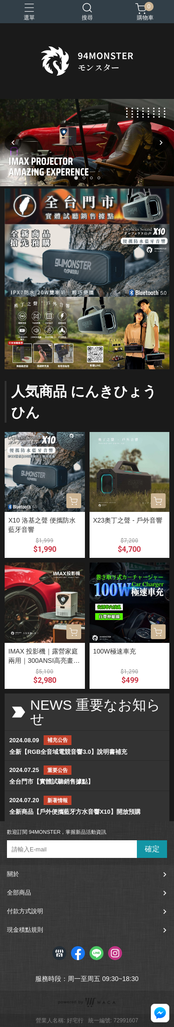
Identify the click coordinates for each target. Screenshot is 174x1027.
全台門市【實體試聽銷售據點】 (51, 781)
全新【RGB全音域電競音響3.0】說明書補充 (68, 751)
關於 (13, 873)
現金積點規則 (25, 929)
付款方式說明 (25, 911)
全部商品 (19, 892)
